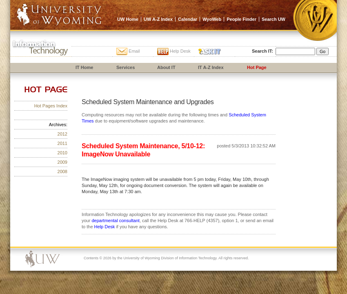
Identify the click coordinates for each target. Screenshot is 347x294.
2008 (62, 171)
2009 (62, 162)
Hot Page (257, 67)
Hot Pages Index (50, 105)
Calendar (187, 19)
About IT (166, 67)
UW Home (127, 19)
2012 (62, 133)
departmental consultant (115, 220)
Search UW (273, 19)
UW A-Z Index (158, 19)
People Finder (241, 19)
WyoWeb (211, 19)
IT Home (84, 67)
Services (125, 67)
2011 (62, 143)
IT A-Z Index (211, 67)
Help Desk (104, 226)
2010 (62, 152)
